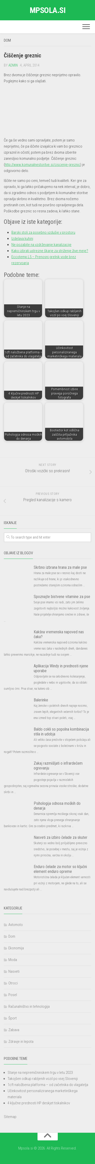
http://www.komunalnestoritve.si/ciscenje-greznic (42, 164)
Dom (7, 40)
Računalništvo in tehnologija (29, 1006)
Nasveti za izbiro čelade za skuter (60, 837)
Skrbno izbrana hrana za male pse (60, 567)
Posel (12, 995)
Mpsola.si (48, 10)
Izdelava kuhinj (22, 238)
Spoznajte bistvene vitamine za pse (62, 596)
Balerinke (41, 700)
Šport (12, 1018)
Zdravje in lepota (20, 1041)
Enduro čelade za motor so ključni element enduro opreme (60, 869)
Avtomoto (15, 924)
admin (13, 65)
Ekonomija (16, 948)
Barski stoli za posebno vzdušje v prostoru (43, 232)
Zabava (13, 1030)
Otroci (13, 983)
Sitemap (10, 1116)
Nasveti (14, 971)
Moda (12, 959)
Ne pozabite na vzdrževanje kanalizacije (41, 244)
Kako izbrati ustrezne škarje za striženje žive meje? (49, 250)
